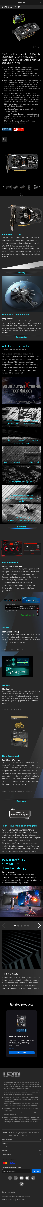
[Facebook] (10, 1178)
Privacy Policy (21, 1199)
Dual (10, 1135)
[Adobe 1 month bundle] (19, 130)
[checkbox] (36, 47)
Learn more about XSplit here (12, 650)
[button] (3, 2)
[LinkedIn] (33, 1178)
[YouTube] (27, 1178)
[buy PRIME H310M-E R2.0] (18, 1036)
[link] (21, 2)
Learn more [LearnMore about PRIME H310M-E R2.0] (21, 1053)
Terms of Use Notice (8, 1199)
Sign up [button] (36, 1171)
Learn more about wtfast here (11, 709)
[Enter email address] (16, 1171)
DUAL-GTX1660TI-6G (11, 7)
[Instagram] (21, 1178)
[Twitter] (16, 1178)
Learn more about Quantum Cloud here (16, 791)
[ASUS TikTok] (21, 1184)
